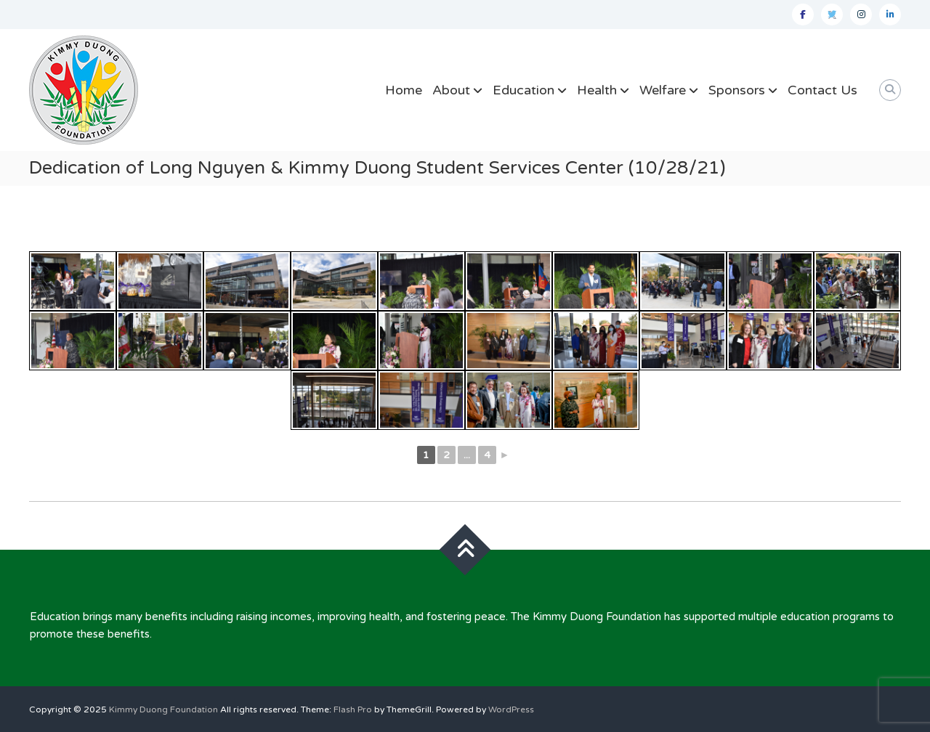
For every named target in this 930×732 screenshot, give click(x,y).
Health (597, 90)
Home (403, 90)
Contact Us (822, 90)
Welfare (662, 90)
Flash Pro (352, 709)
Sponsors (736, 90)
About (451, 90)
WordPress (511, 709)
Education (523, 90)
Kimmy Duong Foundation (163, 709)
